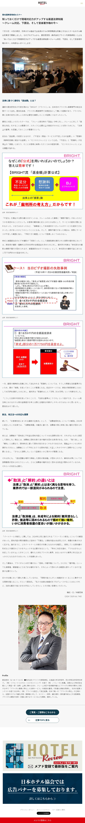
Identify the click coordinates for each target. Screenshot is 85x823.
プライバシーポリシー (27, 810)
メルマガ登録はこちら (42, 820)
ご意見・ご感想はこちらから (42, 712)
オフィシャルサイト (43, 810)
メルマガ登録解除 (43, 813)
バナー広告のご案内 (58, 810)
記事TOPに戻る (43, 720)
